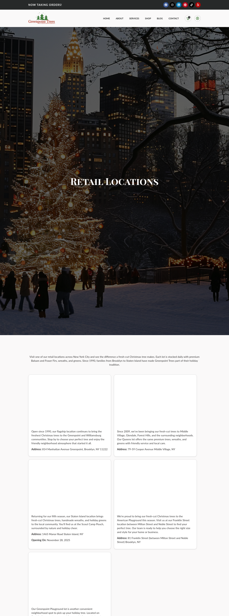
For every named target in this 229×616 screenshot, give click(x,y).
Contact (174, 18)
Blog (160, 18)
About (119, 18)
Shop (148, 18)
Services (134, 18)
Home (106, 18)
